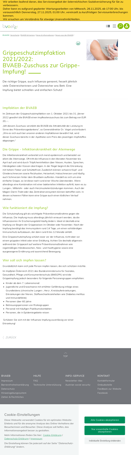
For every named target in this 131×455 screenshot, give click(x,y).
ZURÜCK (9, 337)
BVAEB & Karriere (28, 35)
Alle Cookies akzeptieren (105, 419)
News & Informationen (45, 35)
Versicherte (14, 35)
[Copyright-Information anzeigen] (116, 58)
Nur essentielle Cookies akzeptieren (104, 430)
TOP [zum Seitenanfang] (65, 355)
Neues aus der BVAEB (64, 35)
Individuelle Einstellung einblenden (105, 440)
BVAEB (6, 35)
